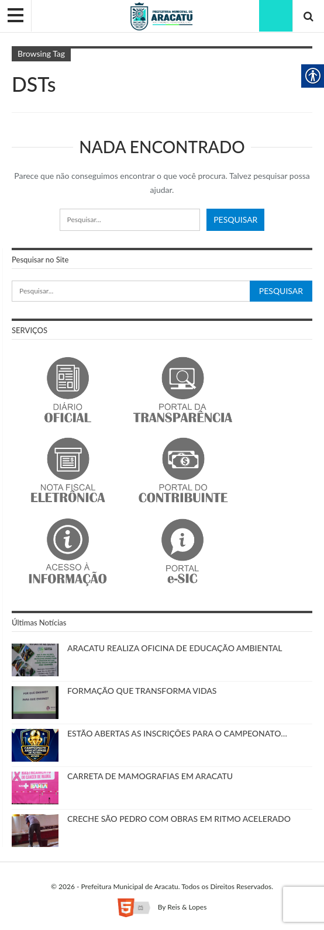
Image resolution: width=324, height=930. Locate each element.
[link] (161, 15)
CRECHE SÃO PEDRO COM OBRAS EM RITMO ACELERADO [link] (179, 819)
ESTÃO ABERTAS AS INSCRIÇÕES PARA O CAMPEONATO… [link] (177, 733)
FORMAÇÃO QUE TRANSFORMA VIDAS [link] (141, 691)
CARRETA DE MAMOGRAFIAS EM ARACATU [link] (150, 776)
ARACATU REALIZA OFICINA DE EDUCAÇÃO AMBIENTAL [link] (174, 648)
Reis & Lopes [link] (186, 907)
